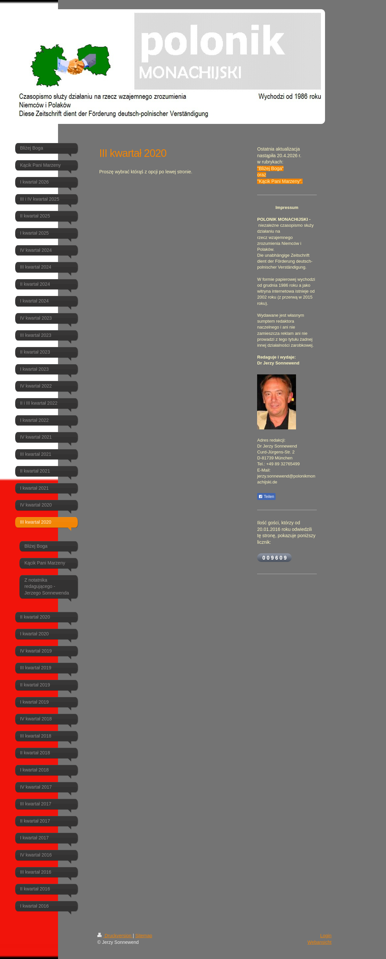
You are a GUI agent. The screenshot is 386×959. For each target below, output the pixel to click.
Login (325, 935)
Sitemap (143, 935)
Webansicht (320, 942)
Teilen (266, 496)
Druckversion (115, 935)
